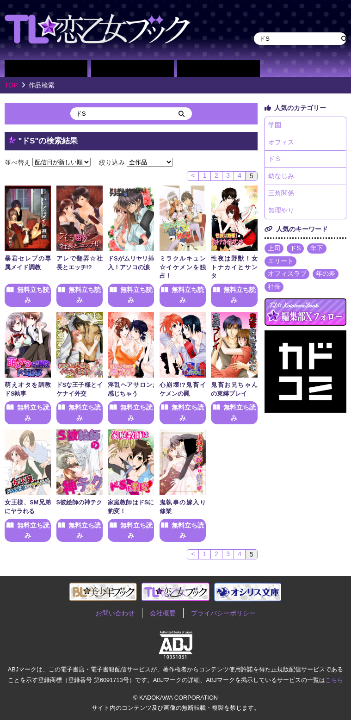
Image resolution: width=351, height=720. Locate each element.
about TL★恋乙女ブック (283, 68)
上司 (274, 250)
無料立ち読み (33, 295)
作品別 (46, 68)
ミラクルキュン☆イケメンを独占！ (183, 267)
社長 (274, 288)
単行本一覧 (218, 68)
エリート (281, 263)
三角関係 (281, 194)
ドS (295, 250)
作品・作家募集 (326, 68)
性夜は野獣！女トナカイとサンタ (234, 267)
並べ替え (18, 162)
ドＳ (274, 160)
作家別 (132, 68)
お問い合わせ (115, 613)
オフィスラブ (287, 275)
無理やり (281, 212)
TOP (11, 85)
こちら (334, 680)
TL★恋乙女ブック (97, 28)
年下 (317, 250)
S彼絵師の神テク (79, 502)
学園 (274, 125)
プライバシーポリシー (223, 613)
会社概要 (163, 613)
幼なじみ (281, 177)
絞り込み (112, 162)
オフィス (281, 142)
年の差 (326, 275)
